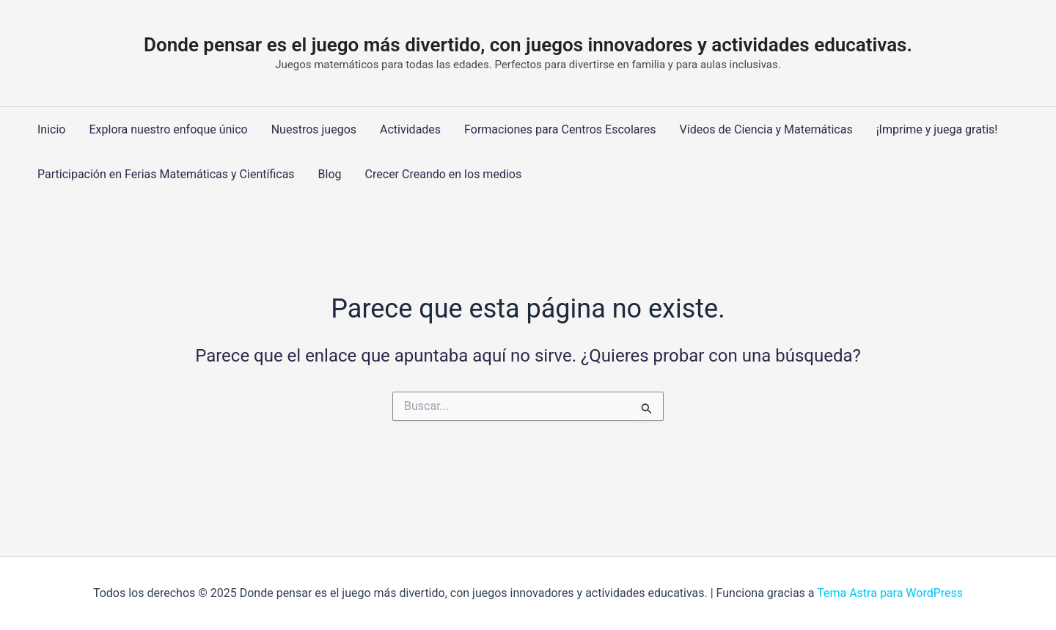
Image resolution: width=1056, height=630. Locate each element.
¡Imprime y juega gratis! (937, 129)
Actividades (410, 129)
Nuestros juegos (313, 129)
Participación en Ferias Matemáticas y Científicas (166, 174)
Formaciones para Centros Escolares (560, 129)
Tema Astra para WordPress (890, 593)
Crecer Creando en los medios (443, 174)
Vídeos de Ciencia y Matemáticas (766, 129)
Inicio (51, 129)
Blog (330, 174)
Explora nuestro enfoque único (168, 129)
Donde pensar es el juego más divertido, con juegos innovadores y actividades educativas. (528, 45)
